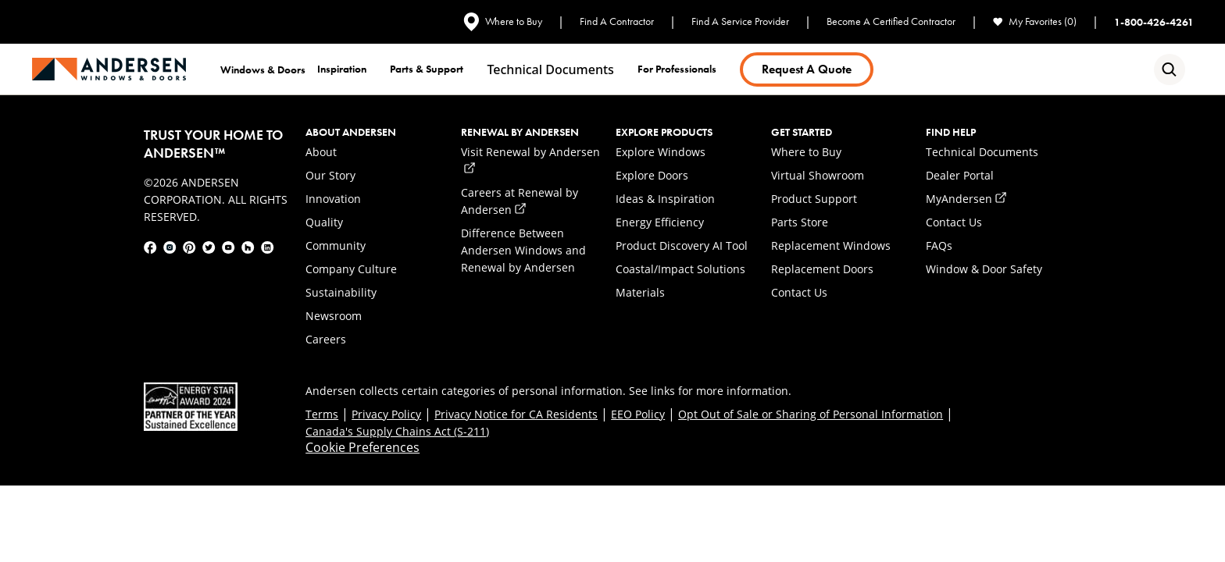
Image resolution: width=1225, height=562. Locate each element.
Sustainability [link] (341, 292)
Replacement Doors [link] (822, 268)
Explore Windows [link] (660, 151)
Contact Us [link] (799, 292)
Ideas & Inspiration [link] (665, 198)
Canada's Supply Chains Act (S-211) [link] (397, 431)
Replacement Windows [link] (831, 245)
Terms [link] (321, 414)
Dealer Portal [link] (960, 175)
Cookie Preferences (362, 447)
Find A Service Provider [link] (740, 21)
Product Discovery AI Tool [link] (682, 245)
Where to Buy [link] (502, 21)
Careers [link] (325, 339)
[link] (109, 69)
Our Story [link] (330, 175)
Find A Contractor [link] (617, 21)
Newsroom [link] (333, 315)
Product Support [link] (814, 198)
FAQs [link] (939, 245)
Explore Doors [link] (652, 175)
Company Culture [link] (351, 268)
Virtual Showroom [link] (817, 175)
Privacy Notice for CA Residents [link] (516, 414)
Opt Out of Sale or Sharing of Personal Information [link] (810, 414)
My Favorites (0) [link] (1035, 21)
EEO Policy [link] (638, 414)
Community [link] (335, 245)
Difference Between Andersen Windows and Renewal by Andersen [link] (523, 250)
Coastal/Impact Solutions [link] (680, 268)
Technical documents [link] (550, 69)
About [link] (321, 151)
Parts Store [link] (799, 222)
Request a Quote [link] (807, 69)
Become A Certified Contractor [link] (891, 21)
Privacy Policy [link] (386, 414)
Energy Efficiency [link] (660, 222)
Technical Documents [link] (982, 151)
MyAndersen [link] (966, 198)
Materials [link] (640, 292)
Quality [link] (324, 222)
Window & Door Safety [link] (984, 268)
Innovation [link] (333, 198)
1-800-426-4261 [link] (1154, 22)
